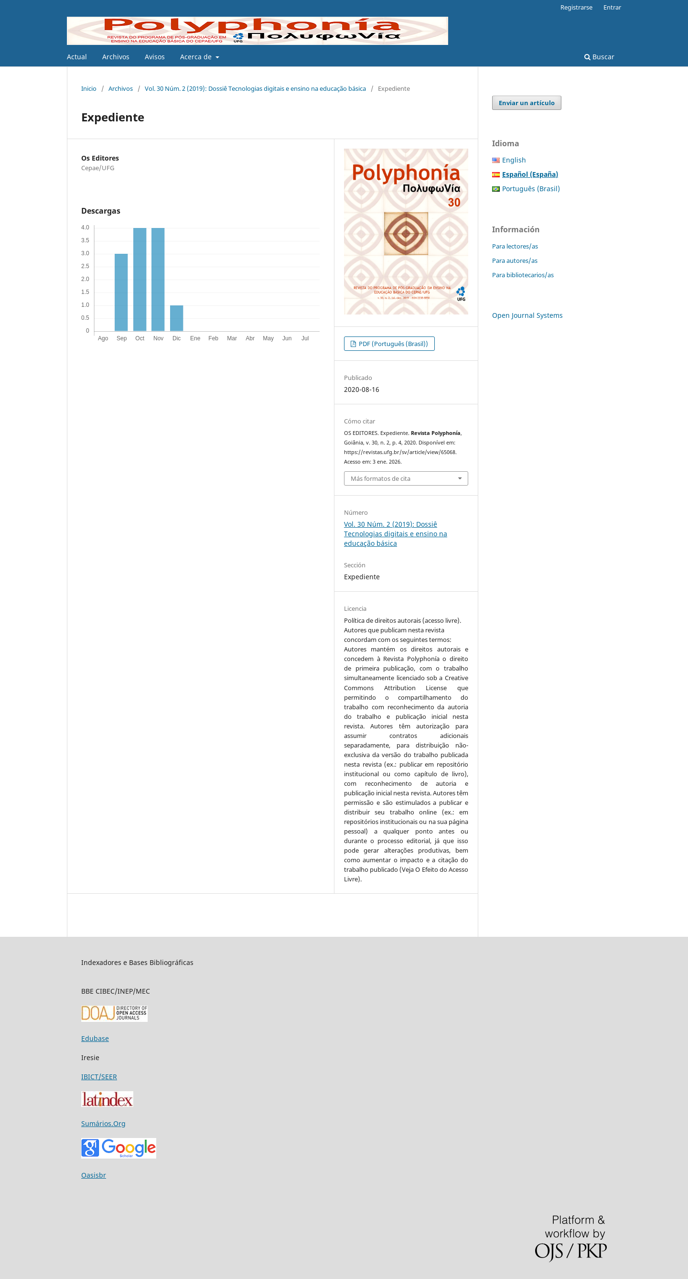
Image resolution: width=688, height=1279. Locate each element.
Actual (77, 56)
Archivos (115, 56)
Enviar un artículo (527, 102)
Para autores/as (515, 260)
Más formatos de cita (380, 478)
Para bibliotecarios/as (523, 275)
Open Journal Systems (527, 315)
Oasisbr (93, 1175)
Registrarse (576, 7)
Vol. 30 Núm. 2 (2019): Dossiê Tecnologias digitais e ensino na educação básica (255, 88)
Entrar (612, 7)
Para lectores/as (515, 246)
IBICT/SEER (99, 1076)
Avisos (155, 56)
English (514, 159)
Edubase (95, 1038)
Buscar (599, 56)
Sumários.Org (103, 1123)
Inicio (89, 88)
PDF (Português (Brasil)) (392, 343)
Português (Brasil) (531, 188)
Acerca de (197, 56)
